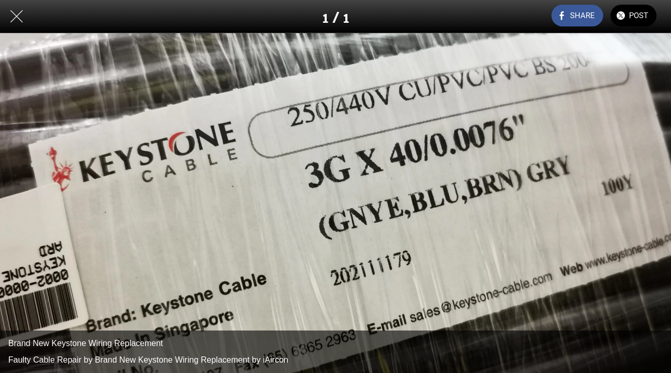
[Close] (16, 16)
